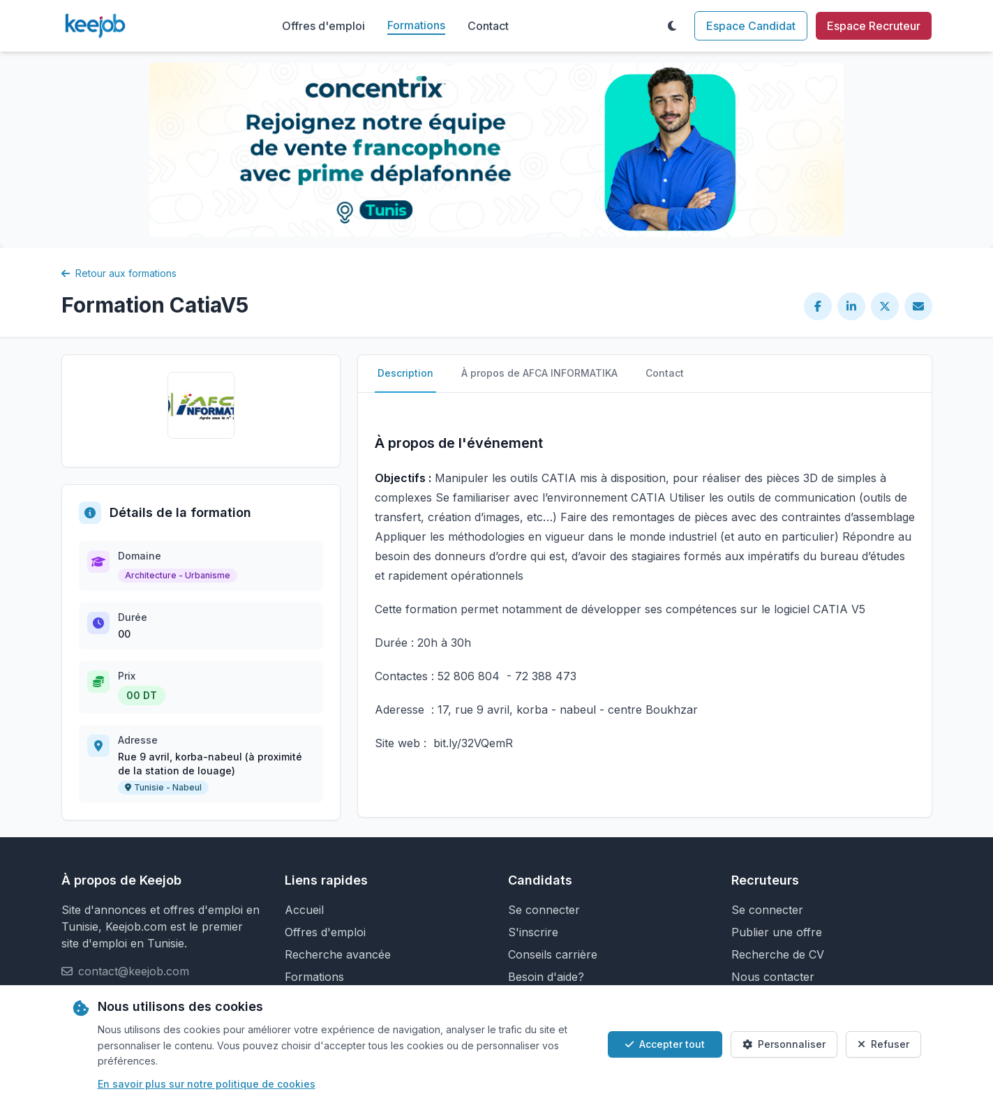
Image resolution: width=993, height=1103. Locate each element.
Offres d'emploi (323, 26)
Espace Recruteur (873, 26)
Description (405, 373)
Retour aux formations (119, 273)
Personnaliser (784, 1044)
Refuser (883, 1044)
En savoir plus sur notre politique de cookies (206, 1084)
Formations (416, 25)
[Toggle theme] (672, 26)
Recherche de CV (777, 954)
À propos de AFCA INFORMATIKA (539, 373)
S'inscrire (533, 932)
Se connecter (544, 910)
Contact (488, 26)
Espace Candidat (751, 26)
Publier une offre (776, 932)
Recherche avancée (338, 954)
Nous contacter (772, 977)
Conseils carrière (552, 954)
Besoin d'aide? (546, 977)
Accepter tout (665, 1044)
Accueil (304, 910)
